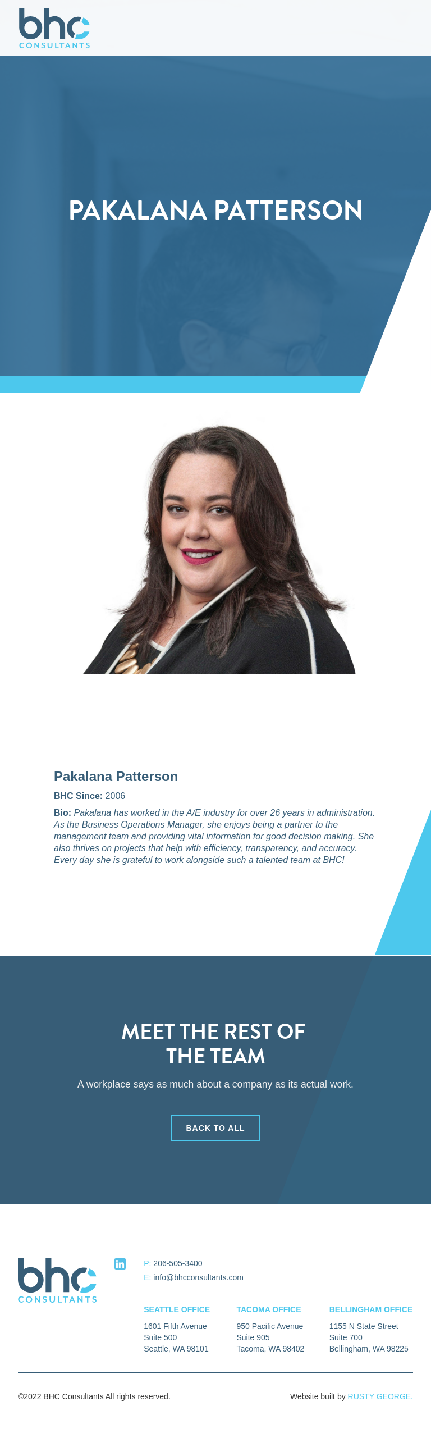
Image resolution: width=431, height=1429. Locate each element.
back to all (215, 1134)
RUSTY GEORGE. (380, 1396)
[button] (407, 28)
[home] (54, 28)
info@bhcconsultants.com (198, 1277)
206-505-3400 (177, 1263)
